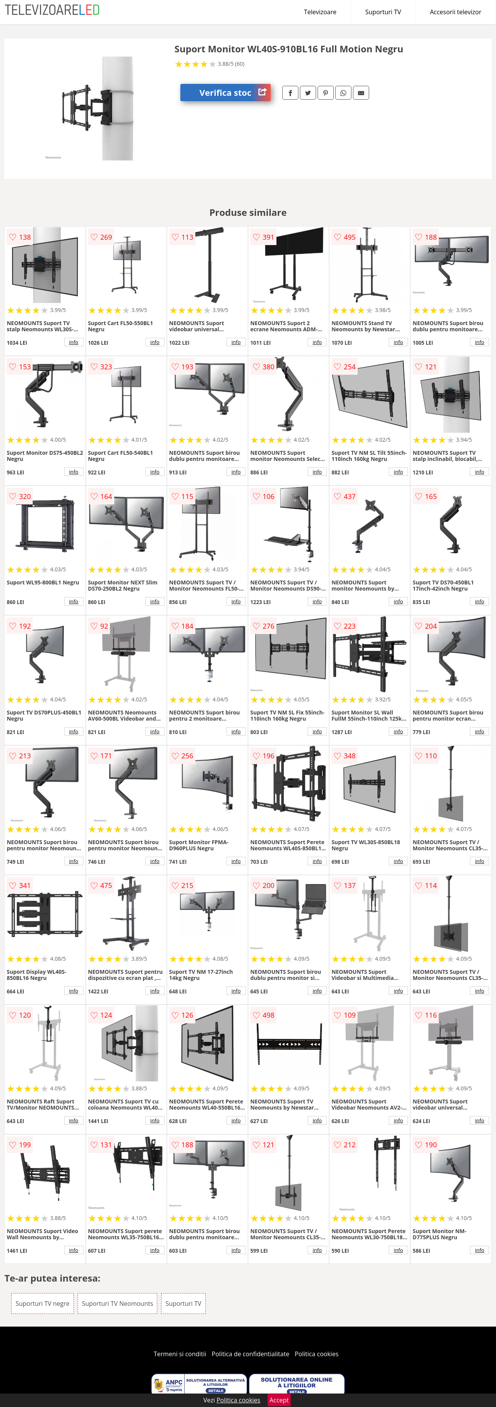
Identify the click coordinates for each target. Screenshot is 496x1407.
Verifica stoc (235, 92)
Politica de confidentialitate (251, 1354)
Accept (279, 1400)
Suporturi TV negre (42, 1303)
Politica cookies (317, 1354)
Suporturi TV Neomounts (117, 1303)
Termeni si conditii (180, 1354)
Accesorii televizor (455, 12)
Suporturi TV (383, 12)
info (73, 342)
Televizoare (320, 12)
